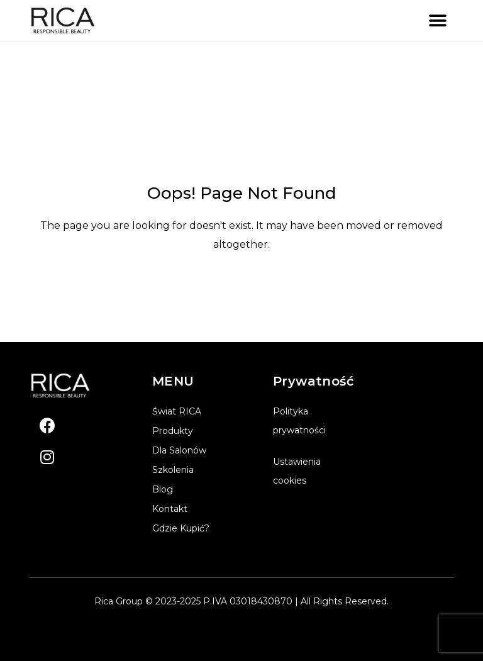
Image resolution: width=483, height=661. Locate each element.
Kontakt (169, 508)
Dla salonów (179, 450)
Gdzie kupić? (180, 528)
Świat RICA (176, 411)
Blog (162, 489)
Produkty (172, 430)
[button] (437, 20)
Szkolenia (173, 469)
